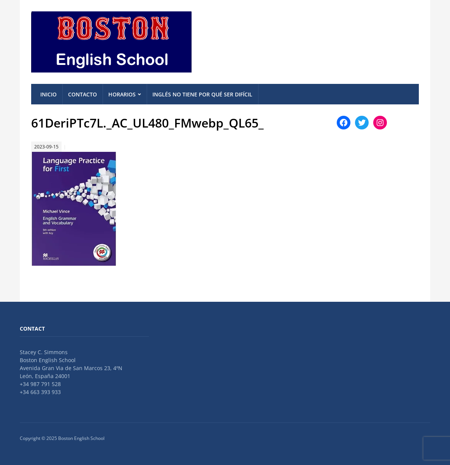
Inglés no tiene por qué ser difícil (202, 94)
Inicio (48, 94)
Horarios (122, 94)
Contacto (82, 94)
